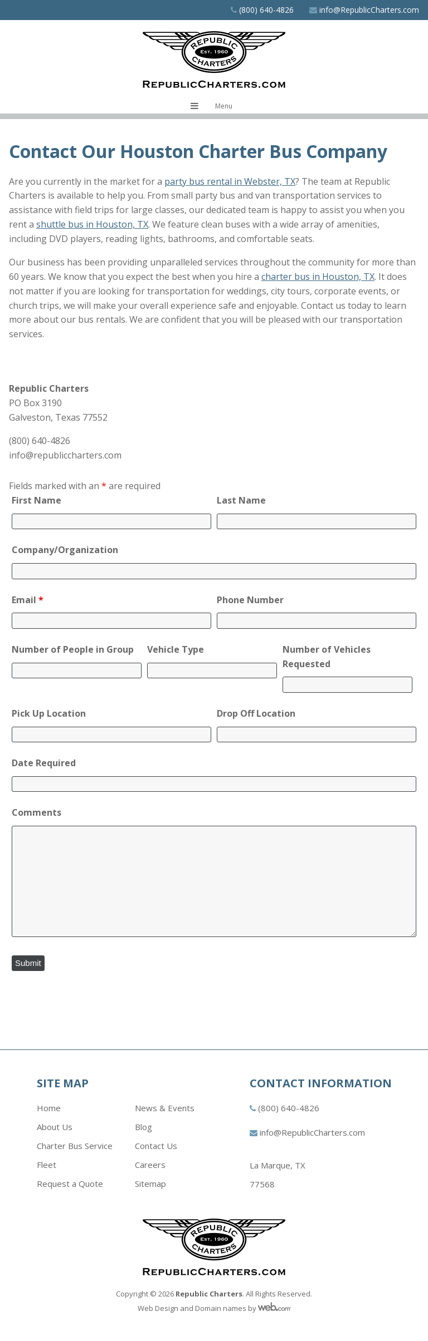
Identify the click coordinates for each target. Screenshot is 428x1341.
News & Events (164, 1107)
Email (27, 600)
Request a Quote (70, 1183)
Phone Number (250, 600)
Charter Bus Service (75, 1145)
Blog (143, 1126)
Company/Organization (65, 550)
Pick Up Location (49, 713)
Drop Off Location (256, 713)
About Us (54, 1126)
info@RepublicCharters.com (369, 9)
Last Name (241, 500)
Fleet (46, 1164)
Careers (150, 1164)
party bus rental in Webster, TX (229, 181)
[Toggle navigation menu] (214, 106)
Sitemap (150, 1183)
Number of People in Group (73, 649)
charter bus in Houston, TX (317, 276)
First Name (36, 500)
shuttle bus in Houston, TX (92, 224)
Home (49, 1107)
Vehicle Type (175, 649)
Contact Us (156, 1145)
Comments (36, 812)
